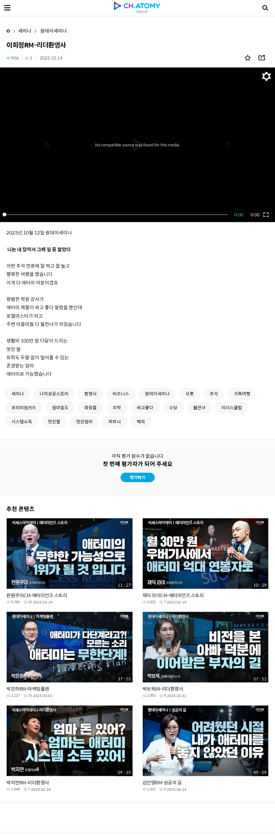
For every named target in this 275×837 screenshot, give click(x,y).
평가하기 (137, 477)
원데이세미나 (53, 30)
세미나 (24, 30)
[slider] (116, 214)
